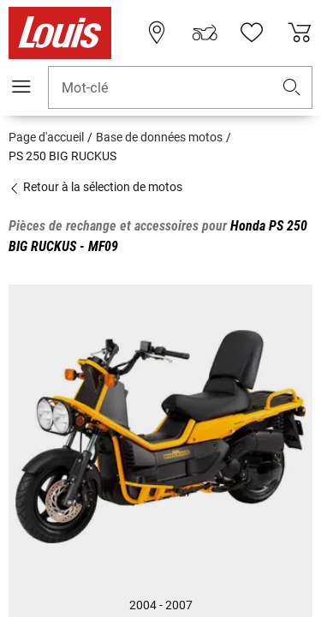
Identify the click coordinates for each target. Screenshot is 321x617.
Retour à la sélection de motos (95, 187)
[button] (292, 88)
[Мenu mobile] (21, 86)
